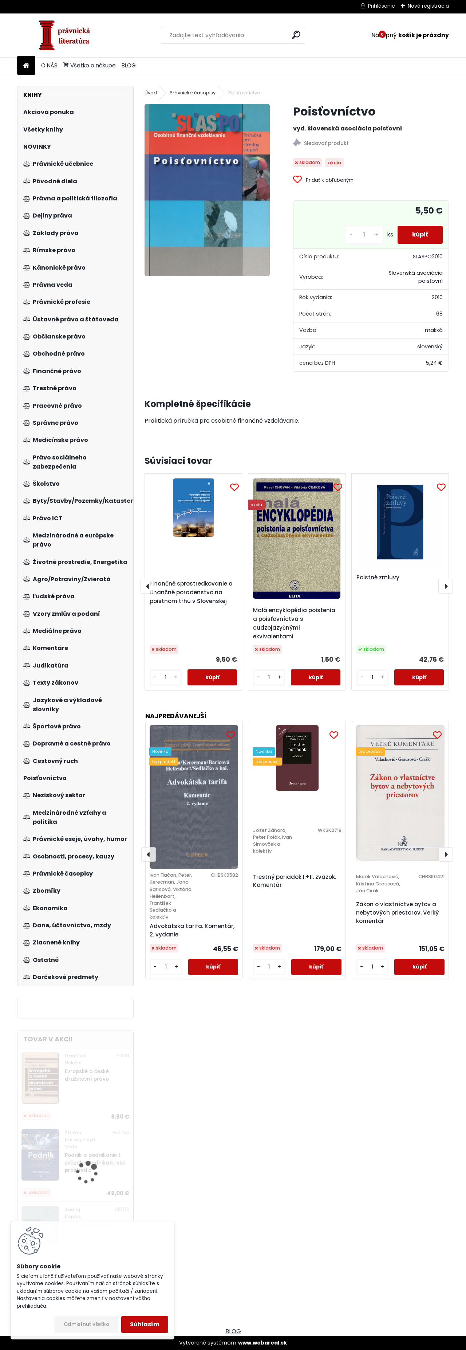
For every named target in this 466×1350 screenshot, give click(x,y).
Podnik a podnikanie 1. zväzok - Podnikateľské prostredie (95, 1163)
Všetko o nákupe (89, 65)
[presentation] (148, 586)
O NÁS (49, 65)
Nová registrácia (428, 5)
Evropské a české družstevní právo (87, 1075)
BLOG (129, 65)
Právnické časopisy (193, 92)
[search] (296, 35)
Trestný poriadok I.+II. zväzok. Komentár (294, 881)
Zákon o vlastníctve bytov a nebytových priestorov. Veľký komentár (397, 912)
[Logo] (67, 35)
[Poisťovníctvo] (207, 190)
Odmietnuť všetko (86, 1324)
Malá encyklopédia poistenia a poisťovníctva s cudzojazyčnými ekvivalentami (294, 623)
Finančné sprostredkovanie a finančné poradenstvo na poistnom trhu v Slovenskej (191, 592)
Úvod (151, 92)
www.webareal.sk (262, 1342)
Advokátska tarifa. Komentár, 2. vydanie (192, 930)
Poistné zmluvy (377, 577)
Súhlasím (144, 1324)
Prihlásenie (381, 5)
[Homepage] (26, 66)
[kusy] (364, 234)
